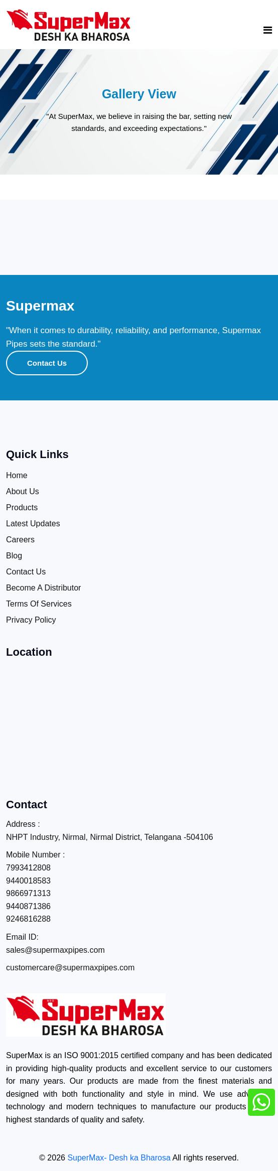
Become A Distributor (43, 587)
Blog (14, 555)
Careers (20, 539)
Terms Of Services (39, 604)
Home (17, 475)
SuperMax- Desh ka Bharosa (118, 1157)
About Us (22, 491)
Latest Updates (33, 523)
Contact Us (47, 363)
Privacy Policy (31, 620)
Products (22, 507)
